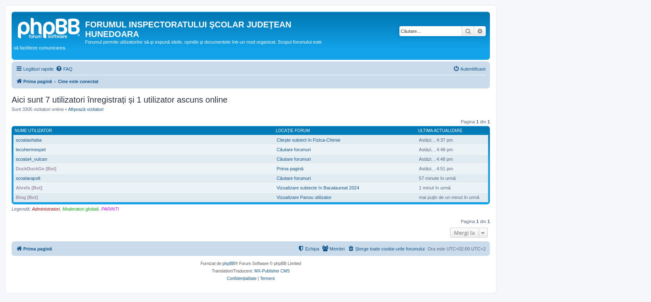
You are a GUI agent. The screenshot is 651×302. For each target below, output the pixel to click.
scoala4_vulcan (31, 159)
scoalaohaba (29, 139)
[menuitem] (64, 69)
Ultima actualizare (440, 130)
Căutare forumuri (294, 149)
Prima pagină (290, 168)
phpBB (229, 263)
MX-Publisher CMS (272, 271)
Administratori (46, 208)
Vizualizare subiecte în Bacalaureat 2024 (318, 187)
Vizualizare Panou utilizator (304, 197)
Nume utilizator (33, 130)
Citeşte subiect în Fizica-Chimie (308, 139)
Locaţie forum (293, 130)
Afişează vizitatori (86, 109)
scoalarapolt (28, 178)
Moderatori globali (80, 208)
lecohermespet (31, 149)
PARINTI (110, 208)
